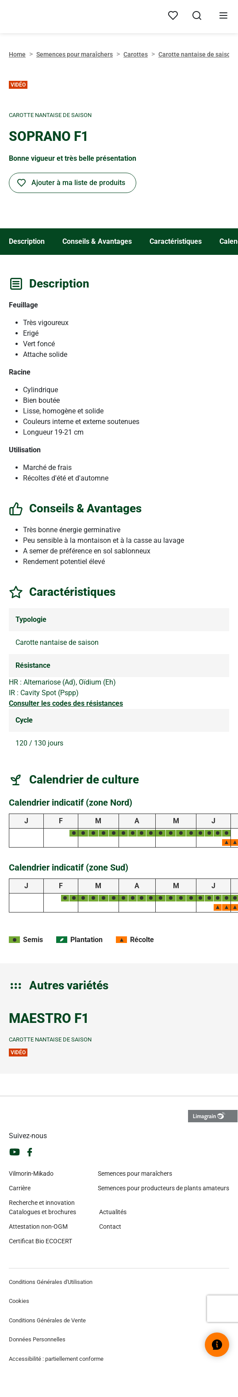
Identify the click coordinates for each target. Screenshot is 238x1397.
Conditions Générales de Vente (47, 1320)
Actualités (113, 1211)
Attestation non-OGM (38, 1226)
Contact (110, 1226)
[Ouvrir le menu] (223, 16)
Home (17, 54)
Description (27, 241)
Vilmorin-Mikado (31, 1173)
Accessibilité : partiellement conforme (56, 1358)
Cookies (19, 1301)
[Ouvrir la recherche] (197, 16)
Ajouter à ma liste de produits (78, 182)
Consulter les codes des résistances (66, 703)
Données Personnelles (37, 1339)
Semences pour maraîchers (74, 54)
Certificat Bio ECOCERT (40, 1241)
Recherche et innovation (42, 1202)
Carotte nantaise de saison (196, 54)
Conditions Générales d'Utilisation (50, 1282)
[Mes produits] (173, 16)
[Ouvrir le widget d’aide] (217, 1345)
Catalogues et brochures (42, 1211)
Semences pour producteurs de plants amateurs (163, 1188)
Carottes (135, 54)
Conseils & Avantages (97, 241)
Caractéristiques (176, 241)
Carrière (20, 1188)
